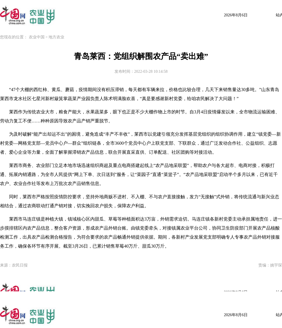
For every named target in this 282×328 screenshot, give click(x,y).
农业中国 (37, 37)
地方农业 (56, 37)
